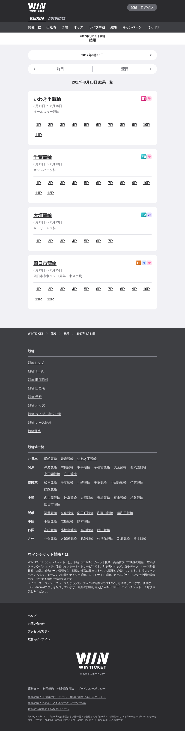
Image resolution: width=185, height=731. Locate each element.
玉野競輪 (50, 521)
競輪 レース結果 (39, 422)
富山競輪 (120, 498)
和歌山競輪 (105, 513)
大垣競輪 (42, 215)
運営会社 (33, 688)
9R (134, 125)
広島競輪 (67, 521)
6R (98, 125)
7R (110, 125)
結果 (113, 27)
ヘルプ (32, 615)
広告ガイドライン (39, 639)
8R (122, 125)
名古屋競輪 (52, 498)
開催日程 (34, 27)
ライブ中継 (97, 27)
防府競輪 (83, 521)
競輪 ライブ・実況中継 (44, 414)
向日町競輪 (85, 513)
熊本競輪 (140, 538)
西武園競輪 (138, 467)
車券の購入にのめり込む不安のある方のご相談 (57, 703)
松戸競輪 (50, 482)
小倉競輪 (50, 538)
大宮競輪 (120, 467)
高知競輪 (87, 530)
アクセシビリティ (39, 631)
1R (38, 125)
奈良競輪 (67, 513)
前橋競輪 (67, 467)
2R (50, 125)
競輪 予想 (35, 397)
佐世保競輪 (105, 538)
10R (146, 125)
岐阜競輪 (70, 498)
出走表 (51, 27)
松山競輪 (103, 530)
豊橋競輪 (103, 498)
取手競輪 (83, 467)
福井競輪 (50, 513)
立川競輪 (70, 474)
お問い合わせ (36, 623)
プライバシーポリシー (91, 688)
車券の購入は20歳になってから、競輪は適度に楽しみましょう (67, 697)
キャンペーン (132, 27)
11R (38, 135)
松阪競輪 (136, 498)
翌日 (137, 69)
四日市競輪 (45, 263)
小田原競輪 (118, 482)
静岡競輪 (50, 489)
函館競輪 (50, 459)
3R (62, 125)
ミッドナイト (157, 27)
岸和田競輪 (125, 513)
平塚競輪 (100, 482)
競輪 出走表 (36, 388)
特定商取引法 (65, 688)
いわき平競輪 (47, 99)
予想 (65, 27)
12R (50, 193)
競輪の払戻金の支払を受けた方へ (48, 709)
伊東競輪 (136, 482)
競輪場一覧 (36, 371)
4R (74, 125)
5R (86, 125)
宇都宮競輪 (102, 467)
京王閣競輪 (52, 474)
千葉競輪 (42, 157)
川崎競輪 (83, 482)
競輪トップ (36, 363)
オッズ (78, 27)
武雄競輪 (87, 538)
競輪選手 (34, 431)
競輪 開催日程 (38, 380)
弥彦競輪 (50, 467)
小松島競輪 (69, 530)
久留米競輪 (69, 538)
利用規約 (48, 688)
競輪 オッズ (36, 405)
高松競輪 (50, 530)
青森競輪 (67, 459)
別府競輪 (123, 538)
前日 (48, 69)
